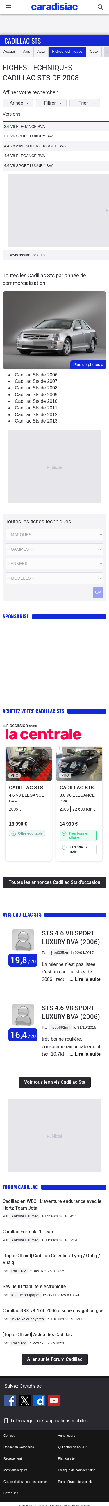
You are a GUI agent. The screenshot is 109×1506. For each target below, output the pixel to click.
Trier (88, 103)
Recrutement (12, 1458)
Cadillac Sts (22, 40)
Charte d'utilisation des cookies (25, 1481)
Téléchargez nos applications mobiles (49, 1420)
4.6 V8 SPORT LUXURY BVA (28, 165)
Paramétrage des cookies (76, 1481)
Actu (41, 51)
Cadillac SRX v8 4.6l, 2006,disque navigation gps (53, 1310)
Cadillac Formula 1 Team (29, 1231)
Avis (26, 51)
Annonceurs (66, 1435)
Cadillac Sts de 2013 (36, 420)
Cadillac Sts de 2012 (36, 414)
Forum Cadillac (20, 1186)
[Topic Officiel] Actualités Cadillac (37, 1334)
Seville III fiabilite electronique (34, 1286)
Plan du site (66, 1458)
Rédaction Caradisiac (18, 1447)
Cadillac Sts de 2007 (36, 381)
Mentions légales (15, 1470)
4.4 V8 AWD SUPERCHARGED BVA (35, 146)
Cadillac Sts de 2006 (36, 374)
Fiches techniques (67, 51)
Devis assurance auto (26, 255)
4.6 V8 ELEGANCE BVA (24, 156)
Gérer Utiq (10, 1493)
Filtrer (54, 103)
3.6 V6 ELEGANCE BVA (24, 126)
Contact (9, 1435)
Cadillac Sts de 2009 (36, 394)
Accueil (9, 51)
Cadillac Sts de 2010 (36, 401)
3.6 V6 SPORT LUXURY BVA (28, 136)
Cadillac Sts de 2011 (36, 407)
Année (21, 103)
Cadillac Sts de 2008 (36, 387)
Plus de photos (88, 364)
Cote (94, 51)
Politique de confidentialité (76, 1470)
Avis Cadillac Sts (22, 914)
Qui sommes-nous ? (72, 1447)
